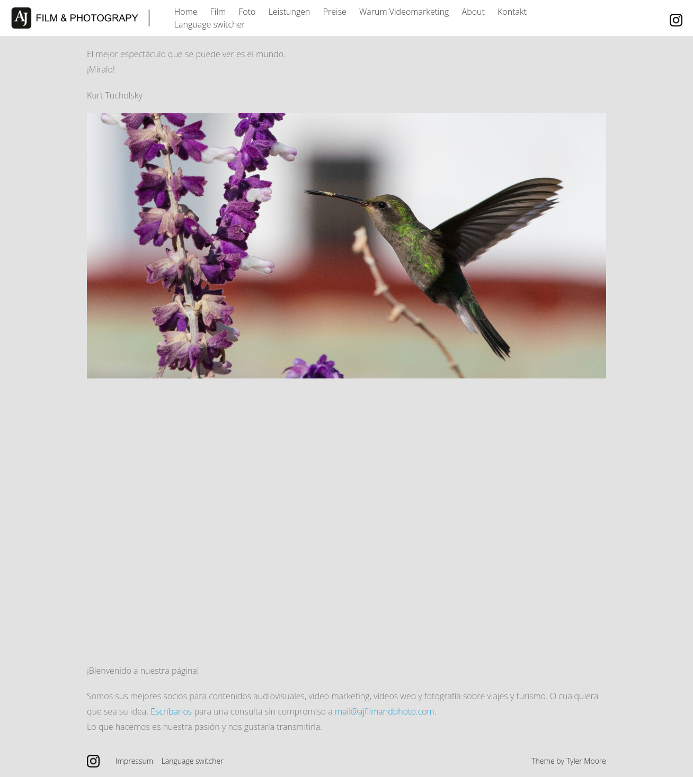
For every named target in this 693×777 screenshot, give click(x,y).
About (473, 11)
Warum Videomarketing (404, 11)
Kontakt (512, 11)
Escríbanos (171, 711)
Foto (246, 11)
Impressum (134, 761)
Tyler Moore (586, 761)
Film (218, 11)
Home (186, 11)
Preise (334, 11)
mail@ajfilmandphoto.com (384, 711)
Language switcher (209, 24)
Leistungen (289, 11)
